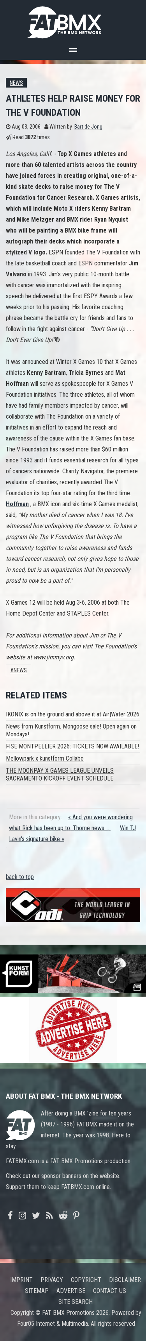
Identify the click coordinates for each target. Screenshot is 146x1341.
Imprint (21, 1280)
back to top (20, 877)
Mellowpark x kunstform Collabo (45, 758)
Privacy (51, 1280)
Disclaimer (125, 1280)
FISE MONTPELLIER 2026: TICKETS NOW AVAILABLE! (72, 746)
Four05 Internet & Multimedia (52, 1323)
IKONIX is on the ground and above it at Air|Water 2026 (72, 714)
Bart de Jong (88, 127)
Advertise (70, 1290)
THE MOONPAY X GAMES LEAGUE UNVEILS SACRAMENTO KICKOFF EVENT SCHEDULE (60, 774)
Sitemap (37, 1290)
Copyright (86, 1280)
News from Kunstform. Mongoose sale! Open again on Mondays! (71, 730)
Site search (75, 1301)
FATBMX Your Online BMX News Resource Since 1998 (73, 20)
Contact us (109, 1290)
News (16, 83)
